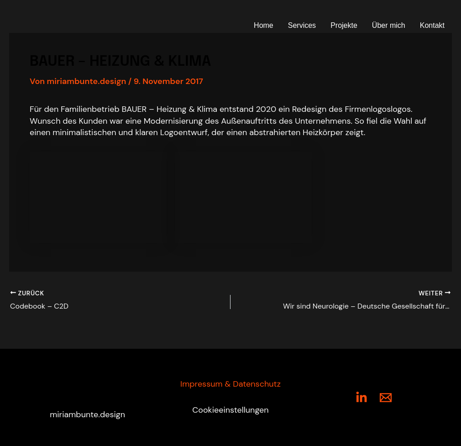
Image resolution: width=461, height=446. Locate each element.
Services (302, 25)
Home (263, 25)
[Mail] (386, 398)
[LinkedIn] (361, 398)
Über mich (388, 25)
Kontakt (432, 25)
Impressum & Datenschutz (230, 383)
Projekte (343, 25)
